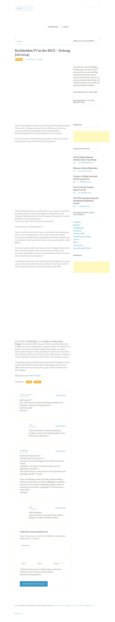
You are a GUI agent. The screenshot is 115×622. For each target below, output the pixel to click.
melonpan (24, 450)
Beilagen (76, 225)
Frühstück (77, 231)
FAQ (80, 605)
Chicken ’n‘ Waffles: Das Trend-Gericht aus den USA (85, 177)
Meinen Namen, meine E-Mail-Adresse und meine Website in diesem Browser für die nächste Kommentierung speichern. (41, 572)
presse (19, 59)
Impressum (88, 605)
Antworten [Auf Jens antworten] (61, 426)
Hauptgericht (78, 228)
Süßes (75, 242)
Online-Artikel (34, 376)
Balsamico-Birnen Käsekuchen (85, 168)
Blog (29, 382)
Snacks (76, 239)
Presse (37, 382)
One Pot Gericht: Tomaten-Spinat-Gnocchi (83, 188)
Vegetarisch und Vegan (82, 236)
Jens (41, 59)
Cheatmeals (78, 245)
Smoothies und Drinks (82, 248)
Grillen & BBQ (79, 233)
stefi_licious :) (26, 394)
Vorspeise (77, 222)
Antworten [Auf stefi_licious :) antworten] (61, 395)
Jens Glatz (58, 605)
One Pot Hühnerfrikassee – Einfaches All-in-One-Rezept (84, 158)
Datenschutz (71, 605)
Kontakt (18, 613)
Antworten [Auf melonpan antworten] (61, 451)
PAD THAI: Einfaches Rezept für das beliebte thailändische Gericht (86, 201)
